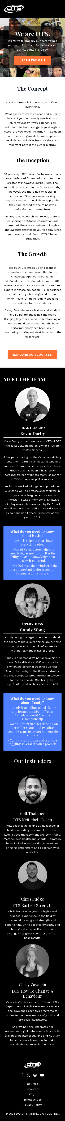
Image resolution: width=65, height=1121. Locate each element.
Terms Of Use (33, 1099)
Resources (33, 1089)
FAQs (32, 1094)
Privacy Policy (32, 1105)
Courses (32, 1083)
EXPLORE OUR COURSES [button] (32, 354)
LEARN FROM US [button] (32, 60)
